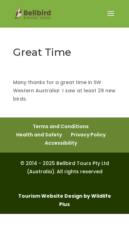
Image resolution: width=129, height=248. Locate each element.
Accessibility (61, 143)
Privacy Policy (88, 134)
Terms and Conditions (61, 126)
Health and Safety (39, 134)
